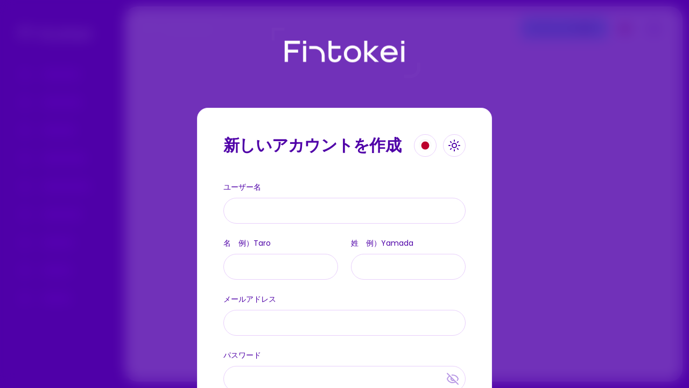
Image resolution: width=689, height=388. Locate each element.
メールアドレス (249, 299)
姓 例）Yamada (382, 243)
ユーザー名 (242, 187)
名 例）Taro (247, 243)
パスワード (242, 355)
